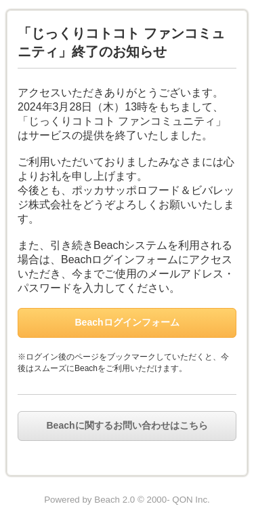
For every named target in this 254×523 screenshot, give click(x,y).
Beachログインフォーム (127, 322)
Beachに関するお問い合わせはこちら (126, 425)
